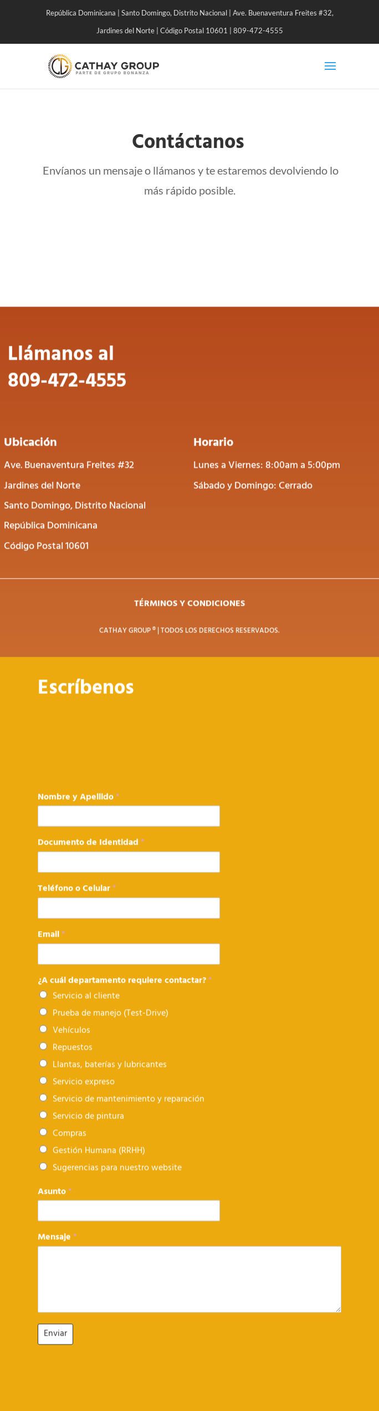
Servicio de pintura (88, 1127)
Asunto (55, 1203)
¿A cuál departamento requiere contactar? (125, 992)
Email (51, 946)
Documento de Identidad (91, 855)
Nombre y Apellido (79, 809)
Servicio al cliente (86, 1007)
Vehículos (71, 1042)
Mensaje (57, 1249)
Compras (69, 1145)
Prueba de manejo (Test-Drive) (110, 1024)
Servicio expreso (84, 1093)
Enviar (55, 1345)
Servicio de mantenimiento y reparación (128, 1110)
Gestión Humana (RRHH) (99, 1162)
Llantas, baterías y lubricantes (110, 1076)
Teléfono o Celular (77, 901)
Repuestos (73, 1059)
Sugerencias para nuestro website (117, 1179)
